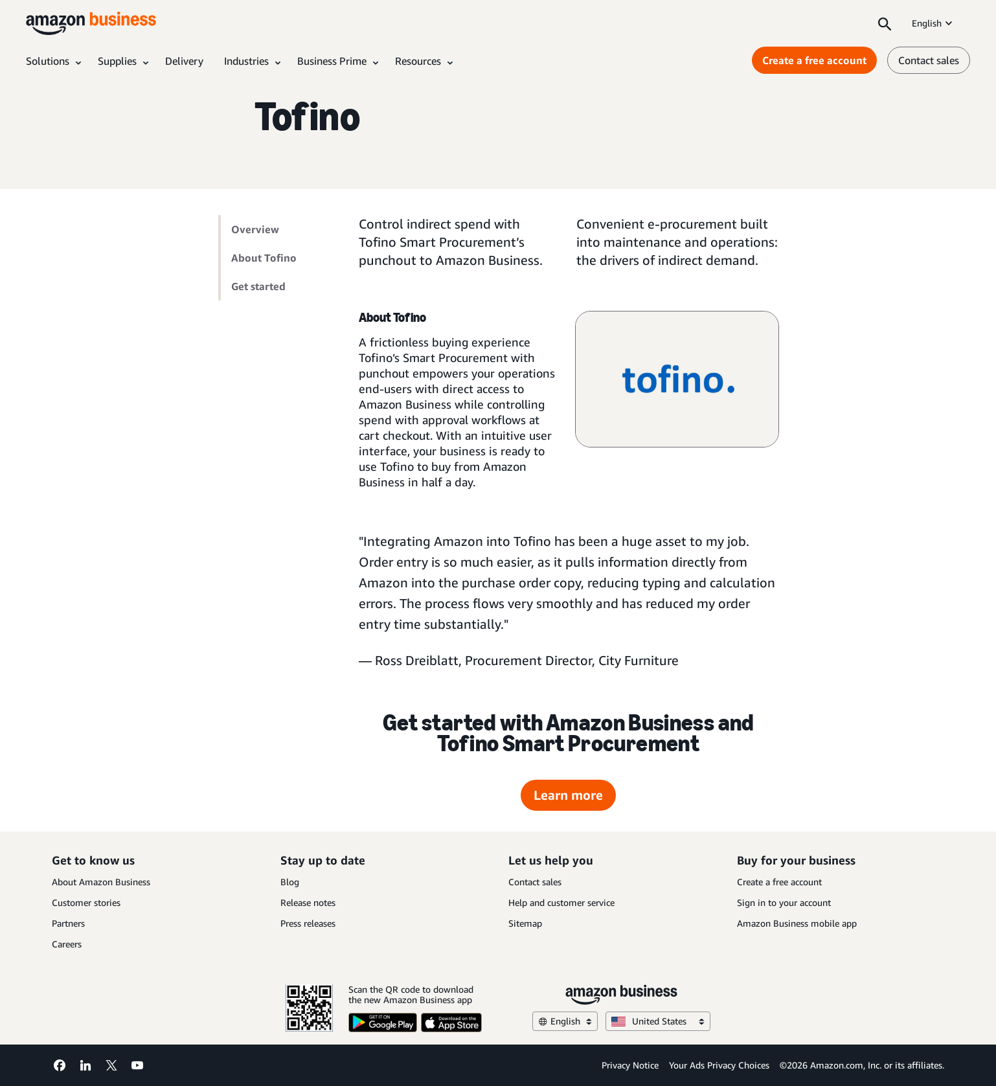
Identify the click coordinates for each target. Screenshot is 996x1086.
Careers (67, 943)
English (933, 22)
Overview (255, 229)
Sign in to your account (784, 902)
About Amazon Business (101, 881)
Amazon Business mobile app (797, 923)
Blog (289, 881)
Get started (258, 286)
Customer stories (86, 902)
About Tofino (264, 257)
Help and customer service (561, 902)
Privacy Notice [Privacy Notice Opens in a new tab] (630, 1064)
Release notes (307, 902)
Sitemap (525, 923)
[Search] (884, 23)
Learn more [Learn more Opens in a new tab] (568, 794)
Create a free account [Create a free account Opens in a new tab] (814, 60)
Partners (68, 923)
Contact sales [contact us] (928, 60)
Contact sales (534, 881)
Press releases (307, 923)
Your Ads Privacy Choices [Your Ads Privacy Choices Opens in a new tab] (719, 1064)
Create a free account (779, 881)
